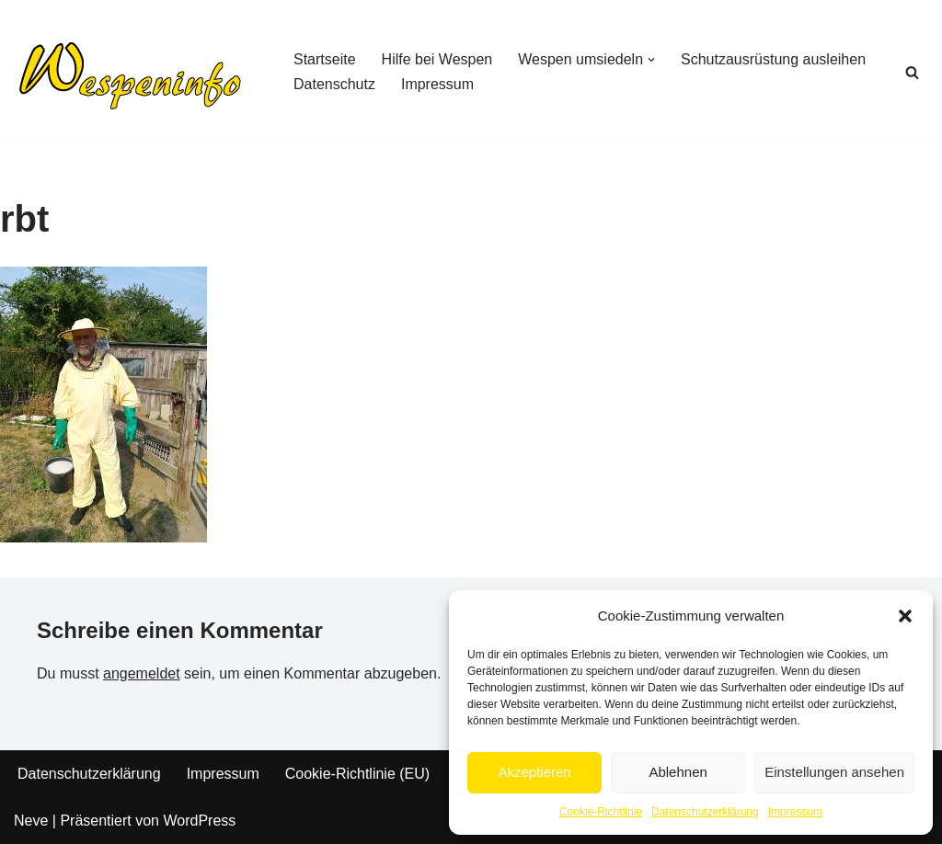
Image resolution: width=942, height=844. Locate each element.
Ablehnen (677, 772)
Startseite (324, 59)
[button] (905, 616)
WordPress (199, 820)
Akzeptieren (534, 772)
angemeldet (141, 673)
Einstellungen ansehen (834, 772)
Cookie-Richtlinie (600, 811)
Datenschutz (334, 84)
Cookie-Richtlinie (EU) (357, 773)
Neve (31, 820)
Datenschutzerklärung (705, 811)
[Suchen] (912, 72)
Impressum (795, 811)
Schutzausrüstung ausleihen (773, 59)
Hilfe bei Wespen (437, 59)
